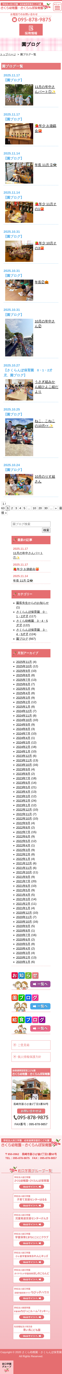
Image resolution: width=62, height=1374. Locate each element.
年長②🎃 (42, 282)
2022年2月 (23, 854)
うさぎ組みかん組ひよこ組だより (46, 386)
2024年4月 (23, 738)
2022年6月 (23, 836)
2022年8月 (23, 827)
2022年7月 (23, 832)
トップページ (8, 54)
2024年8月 (23, 729)
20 (40, 508)
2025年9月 (23, 670)
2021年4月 (23, 894)
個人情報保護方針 (29, 1056)
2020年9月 (23, 926)
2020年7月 (23, 935)
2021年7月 (23, 881)
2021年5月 (23, 890)
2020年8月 (23, 930)
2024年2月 (23, 747)
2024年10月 (24, 720)
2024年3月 (23, 742)
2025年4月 (23, 693)
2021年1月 (23, 908)
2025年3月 (23, 697)
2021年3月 (23, 899)
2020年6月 (23, 939)
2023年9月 (23, 769)
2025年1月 (23, 706)
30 (46, 508)
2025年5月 (23, 688)
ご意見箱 (23, 1045)
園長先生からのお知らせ (32, 603)
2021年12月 (24, 863)
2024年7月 (23, 733)
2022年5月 (23, 841)
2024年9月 (23, 724)
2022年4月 (23, 845)
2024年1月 (23, 751)
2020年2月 (23, 957)
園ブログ (22, 638)
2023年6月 (23, 782)
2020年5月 (23, 944)
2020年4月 (23, 948)
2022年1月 (23, 859)
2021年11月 (24, 868)
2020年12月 (24, 912)
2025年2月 (23, 702)
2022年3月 (23, 850)
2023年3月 (23, 796)
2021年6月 (23, 885)
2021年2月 (23, 903)
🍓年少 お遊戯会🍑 (26, 569)
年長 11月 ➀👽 (46, 165)
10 (34, 508)
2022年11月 (24, 814)
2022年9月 (23, 823)
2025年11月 (24, 662)
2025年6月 (23, 684)
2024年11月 (24, 715)
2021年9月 (23, 876)
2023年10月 (24, 764)
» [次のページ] (56, 508)
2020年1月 (23, 962)
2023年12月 (24, 755)
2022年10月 (24, 818)
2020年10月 (24, 921)
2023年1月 (23, 805)
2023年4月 (23, 791)
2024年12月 (24, 711)
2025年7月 (23, 679)
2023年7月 (23, 778)
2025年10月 (24, 666)
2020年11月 (24, 917)
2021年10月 (24, 872)
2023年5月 (23, 787)
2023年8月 (23, 773)
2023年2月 (23, 800)
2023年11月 (24, 760)
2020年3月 (23, 953)
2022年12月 (24, 809)
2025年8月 (23, 675)
